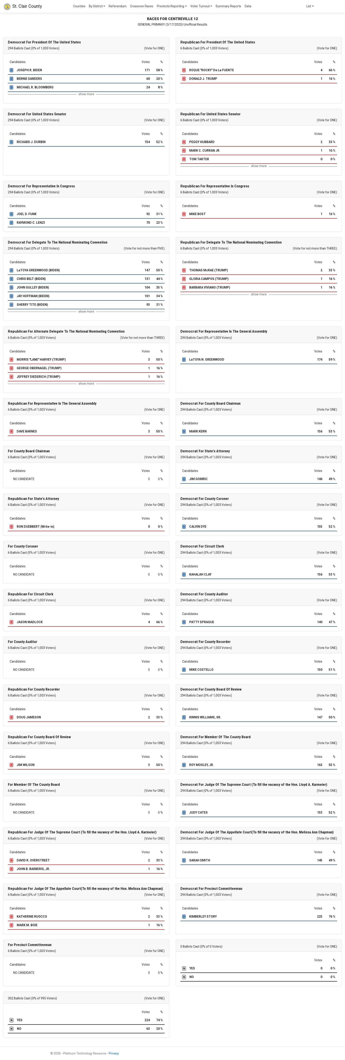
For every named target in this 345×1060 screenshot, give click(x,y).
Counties (79, 6)
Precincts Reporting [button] (170, 6)
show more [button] (86, 94)
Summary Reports (228, 6)
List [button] (308, 6)
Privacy (114, 1053)
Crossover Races (141, 6)
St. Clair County (23, 6)
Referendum (118, 6)
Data (248, 6)
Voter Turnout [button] (200, 6)
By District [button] (96, 6)
